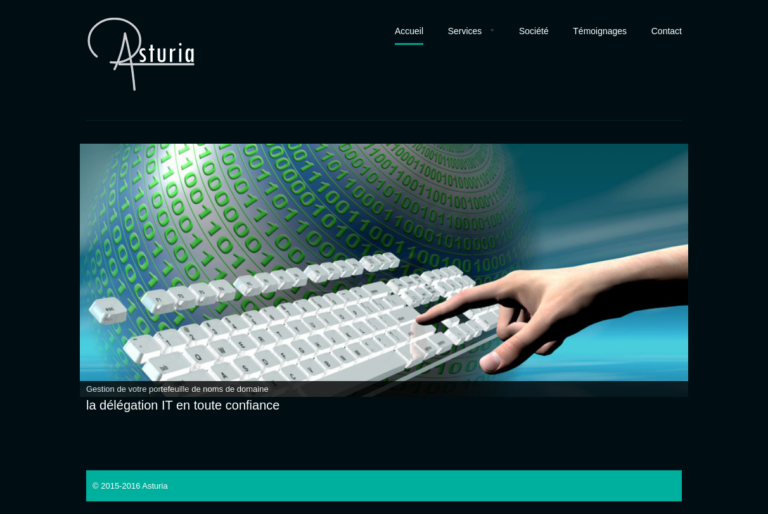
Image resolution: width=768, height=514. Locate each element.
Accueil (409, 31)
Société (534, 31)
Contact (666, 31)
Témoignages (600, 31)
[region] (384, 270)
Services (465, 31)
